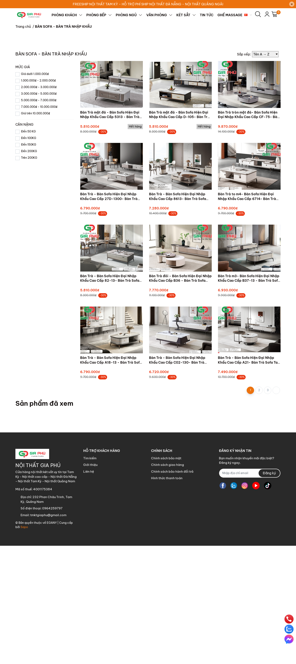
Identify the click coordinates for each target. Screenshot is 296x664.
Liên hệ (88, 590)
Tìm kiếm (89, 576)
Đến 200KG (29, 269)
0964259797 (52, 626)
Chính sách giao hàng (167, 583)
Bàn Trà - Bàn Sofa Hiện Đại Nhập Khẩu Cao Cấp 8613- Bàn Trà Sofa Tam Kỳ (177, 317)
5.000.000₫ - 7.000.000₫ (38, 218)
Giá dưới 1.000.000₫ (35, 192)
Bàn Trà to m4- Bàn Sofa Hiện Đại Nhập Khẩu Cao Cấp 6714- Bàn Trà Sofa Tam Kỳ (247, 317)
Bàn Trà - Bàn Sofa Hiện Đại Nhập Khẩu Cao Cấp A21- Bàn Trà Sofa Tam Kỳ (249, 480)
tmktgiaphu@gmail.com (48, 633)
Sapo (24, 645)
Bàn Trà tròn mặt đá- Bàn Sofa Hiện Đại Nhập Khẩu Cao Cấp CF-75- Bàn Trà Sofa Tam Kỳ (248, 235)
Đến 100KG (28, 256)
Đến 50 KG (28, 250)
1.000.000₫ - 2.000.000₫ (38, 199)
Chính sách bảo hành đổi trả (172, 590)
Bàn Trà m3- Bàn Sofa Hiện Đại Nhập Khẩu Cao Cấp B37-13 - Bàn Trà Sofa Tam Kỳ (249, 399)
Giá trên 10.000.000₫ (35, 231)
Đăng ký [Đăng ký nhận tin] (269, 591)
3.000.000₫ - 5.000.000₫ (39, 212)
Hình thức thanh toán (167, 596)
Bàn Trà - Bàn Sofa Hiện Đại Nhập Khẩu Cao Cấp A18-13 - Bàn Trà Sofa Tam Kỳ (111, 480)
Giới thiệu (90, 583)
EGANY (52, 641)
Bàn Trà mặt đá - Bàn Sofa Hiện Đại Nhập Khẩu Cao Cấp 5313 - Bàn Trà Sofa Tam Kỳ (109, 235)
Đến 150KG (28, 263)
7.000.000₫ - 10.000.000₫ (39, 225)
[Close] (291, 4)
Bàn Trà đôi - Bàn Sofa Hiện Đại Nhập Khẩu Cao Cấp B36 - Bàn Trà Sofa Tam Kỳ (180, 399)
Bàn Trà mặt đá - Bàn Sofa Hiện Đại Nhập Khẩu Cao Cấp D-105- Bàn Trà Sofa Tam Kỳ (179, 235)
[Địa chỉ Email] (250, 591)
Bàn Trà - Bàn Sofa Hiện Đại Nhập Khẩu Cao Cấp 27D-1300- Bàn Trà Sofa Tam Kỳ (109, 317)
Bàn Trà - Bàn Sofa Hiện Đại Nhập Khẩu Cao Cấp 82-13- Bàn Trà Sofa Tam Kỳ (109, 399)
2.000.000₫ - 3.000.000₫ (39, 205)
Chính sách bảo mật (166, 576)
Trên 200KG (29, 276)
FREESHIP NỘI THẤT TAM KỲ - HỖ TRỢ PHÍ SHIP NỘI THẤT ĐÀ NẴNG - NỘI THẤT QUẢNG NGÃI (148, 4)
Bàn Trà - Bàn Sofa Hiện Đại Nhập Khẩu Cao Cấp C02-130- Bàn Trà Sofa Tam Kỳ (177, 480)
